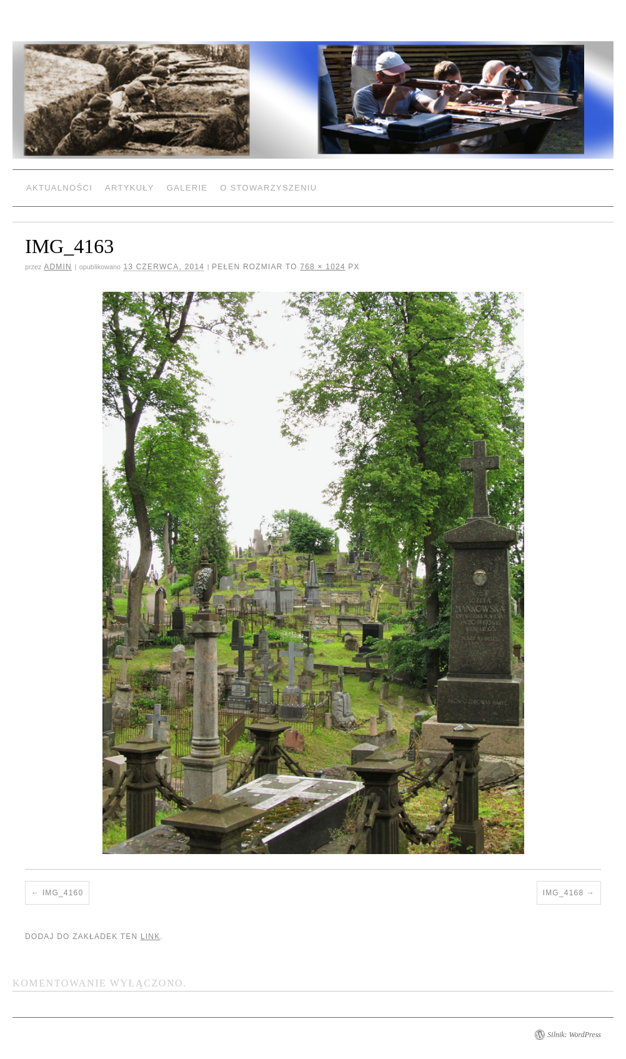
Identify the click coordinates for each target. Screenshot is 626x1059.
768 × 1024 (322, 266)
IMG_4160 (63, 892)
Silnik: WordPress (574, 1034)
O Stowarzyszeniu (268, 187)
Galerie (187, 187)
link (150, 936)
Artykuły (129, 187)
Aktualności (59, 187)
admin (58, 266)
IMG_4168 (563, 892)
